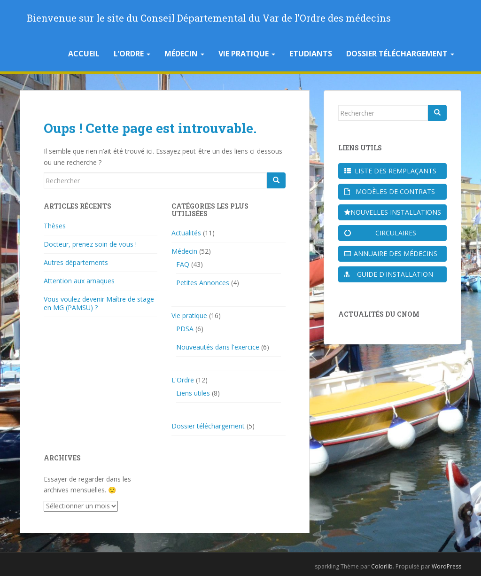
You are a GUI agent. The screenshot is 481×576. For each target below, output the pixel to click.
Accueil (84, 53)
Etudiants (310, 53)
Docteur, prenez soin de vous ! (90, 244)
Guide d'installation (388, 274)
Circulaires (380, 232)
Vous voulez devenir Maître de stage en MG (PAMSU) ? (99, 303)
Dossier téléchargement (400, 53)
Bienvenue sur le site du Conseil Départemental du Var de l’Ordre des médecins (209, 18)
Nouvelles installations (392, 212)
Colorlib (382, 566)
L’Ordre (132, 53)
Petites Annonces (202, 282)
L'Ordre (182, 379)
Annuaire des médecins (391, 253)
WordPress (446, 566)
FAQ (182, 264)
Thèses (55, 225)
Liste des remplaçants (390, 170)
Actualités (186, 232)
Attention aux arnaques (79, 280)
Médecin (184, 53)
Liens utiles (193, 393)
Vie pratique (246, 53)
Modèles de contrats (389, 191)
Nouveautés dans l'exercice (217, 346)
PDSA (185, 328)
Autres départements (76, 262)
